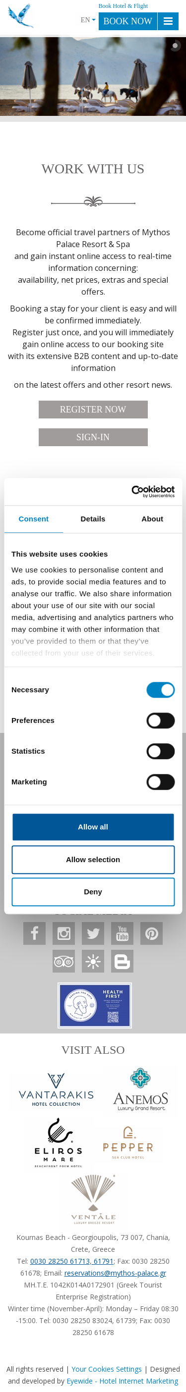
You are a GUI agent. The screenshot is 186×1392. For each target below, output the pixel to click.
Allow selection (93, 859)
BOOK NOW (128, 21)
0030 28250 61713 (60, 1261)
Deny (93, 891)
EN (88, 20)
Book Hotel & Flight (123, 5)
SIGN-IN (93, 437)
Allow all (93, 827)
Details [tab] (93, 519)
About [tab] (152, 519)
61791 (103, 1261)
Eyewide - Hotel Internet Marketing (122, 1381)
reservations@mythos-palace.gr (115, 1273)
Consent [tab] (33, 519)
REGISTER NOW (93, 409)
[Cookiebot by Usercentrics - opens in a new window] (132, 491)
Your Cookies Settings (106, 1369)
